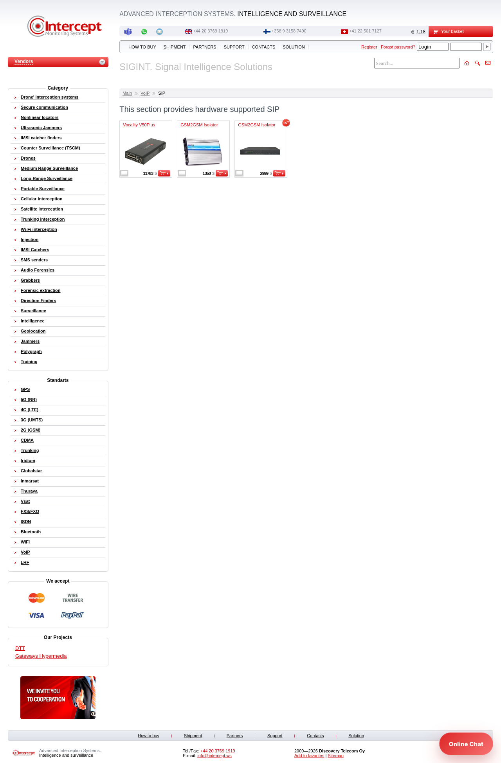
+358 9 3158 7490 (289, 31)
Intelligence (33, 321)
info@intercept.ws (214, 755)
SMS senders (34, 259)
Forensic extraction (40, 290)
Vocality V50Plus (139, 124)
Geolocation (33, 331)
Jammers (30, 341)
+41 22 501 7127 (365, 31)
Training (29, 361)
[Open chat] (466, 743)
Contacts (264, 47)
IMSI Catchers (35, 249)
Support (234, 47)
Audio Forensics (37, 270)
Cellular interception (41, 198)
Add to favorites (309, 755)
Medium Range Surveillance (49, 168)
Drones (28, 158)
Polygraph (31, 351)
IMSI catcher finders (41, 137)
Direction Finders (38, 300)
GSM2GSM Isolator (199, 124)
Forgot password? (398, 47)
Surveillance (33, 310)
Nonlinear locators (40, 117)
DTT (20, 648)
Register (369, 47)
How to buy (142, 47)
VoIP (145, 93)
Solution (294, 47)
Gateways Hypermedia (41, 656)
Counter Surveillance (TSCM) (50, 148)
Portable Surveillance (43, 188)
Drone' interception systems (50, 97)
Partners (204, 47)
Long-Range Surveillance (46, 178)
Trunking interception (43, 219)
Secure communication (44, 107)
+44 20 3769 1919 (210, 31)
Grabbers (30, 280)
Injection (29, 239)
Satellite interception (42, 209)
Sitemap (335, 755)
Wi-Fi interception (39, 229)
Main (127, 93)
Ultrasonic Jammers (41, 127)
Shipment (175, 47)
